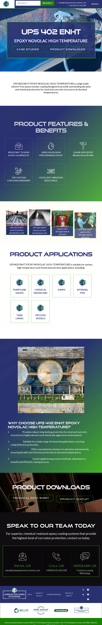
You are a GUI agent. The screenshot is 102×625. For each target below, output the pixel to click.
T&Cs (29, 594)
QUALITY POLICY (39, 594)
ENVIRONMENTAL (54, 594)
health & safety (69, 594)
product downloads (67, 49)
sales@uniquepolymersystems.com (72, 3)
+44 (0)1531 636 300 (77, 5)
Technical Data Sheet (31, 501)
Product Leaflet (74, 507)
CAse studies (28, 49)
